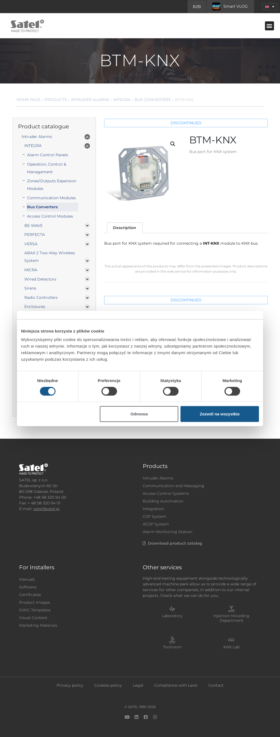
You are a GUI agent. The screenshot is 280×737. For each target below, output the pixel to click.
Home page (28, 99)
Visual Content (33, 617)
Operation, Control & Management (46, 168)
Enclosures (34, 306)
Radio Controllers (41, 297)
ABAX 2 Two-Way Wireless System (49, 256)
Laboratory (172, 615)
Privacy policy (70, 685)
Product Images (34, 602)
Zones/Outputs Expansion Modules (51, 184)
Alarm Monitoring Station (167, 531)
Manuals (27, 579)
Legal (138, 685)
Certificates (30, 594)
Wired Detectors (40, 279)
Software (27, 587)
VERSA (30, 243)
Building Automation (163, 501)
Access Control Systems (166, 493)
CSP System (154, 516)
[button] (269, 6)
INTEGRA (121, 99)
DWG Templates (35, 610)
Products (56, 99)
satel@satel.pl (46, 508)
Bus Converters (153, 99)
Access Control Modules (50, 216)
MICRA (30, 269)
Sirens (30, 288)
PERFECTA (34, 234)
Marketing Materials (38, 625)
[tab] (124, 227)
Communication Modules (51, 197)
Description (124, 227)
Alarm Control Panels (47, 154)
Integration (153, 508)
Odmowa (139, 414)
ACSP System (156, 524)
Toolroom (172, 646)
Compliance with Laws (175, 685)
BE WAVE (33, 225)
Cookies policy (108, 685)
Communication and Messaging (173, 485)
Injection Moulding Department (231, 618)
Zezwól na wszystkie (220, 414)
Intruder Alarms (90, 99)
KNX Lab (231, 646)
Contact (216, 685)
